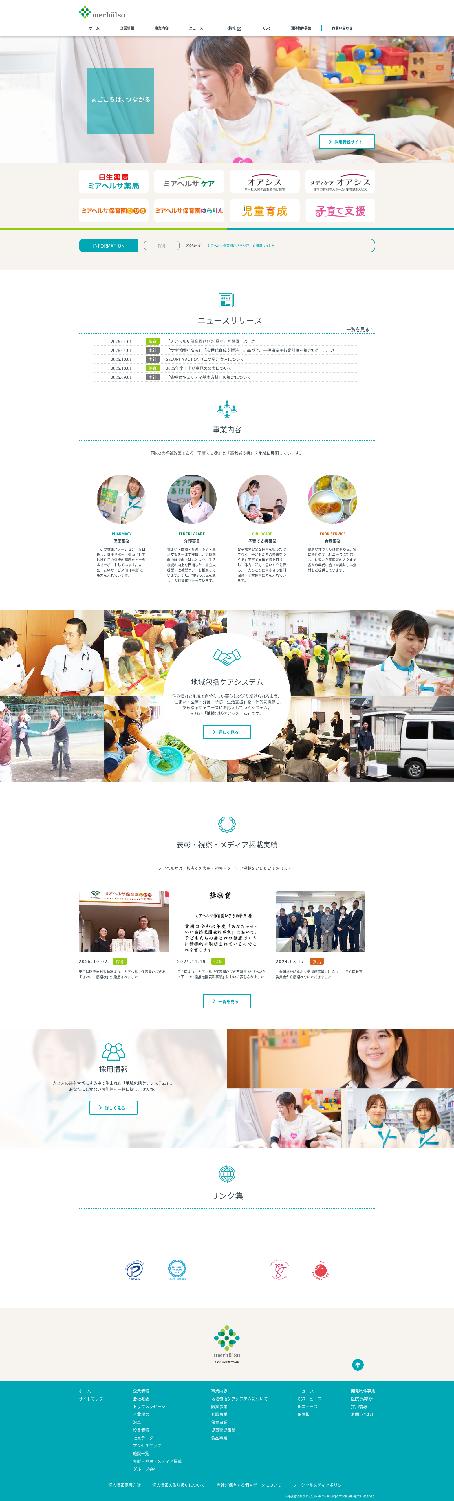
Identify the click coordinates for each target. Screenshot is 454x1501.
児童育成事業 (223, 1430)
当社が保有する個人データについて (249, 1485)
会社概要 (141, 1398)
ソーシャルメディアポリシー (319, 1485)
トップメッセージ (149, 1406)
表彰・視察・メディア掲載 (157, 1461)
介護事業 (192, 541)
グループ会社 (145, 1469)
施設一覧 (141, 1453)
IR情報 (233, 28)
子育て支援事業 (262, 541)
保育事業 (219, 1422)
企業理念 (141, 1414)
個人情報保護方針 (124, 1485)
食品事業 (333, 541)
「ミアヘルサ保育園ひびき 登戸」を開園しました (239, 245)
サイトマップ (91, 1398)
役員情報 (141, 1430)
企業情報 (127, 28)
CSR (266, 28)
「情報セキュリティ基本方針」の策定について (208, 377)
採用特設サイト (346, 141)
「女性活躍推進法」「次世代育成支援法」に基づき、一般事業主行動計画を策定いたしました (251, 350)
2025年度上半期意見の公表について (199, 368)
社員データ (143, 1437)
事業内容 (162, 28)
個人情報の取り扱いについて (178, 1485)
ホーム (94, 28)
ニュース (196, 28)
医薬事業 (122, 541)
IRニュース (308, 1406)
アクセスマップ (147, 1445)
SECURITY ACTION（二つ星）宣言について (205, 359)
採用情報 (359, 1406)
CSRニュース (309, 1398)
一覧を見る (359, 329)
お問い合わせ (342, 28)
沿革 (137, 1422)
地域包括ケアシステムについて (239, 1398)
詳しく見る (226, 731)
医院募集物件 (363, 1398)
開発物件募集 (300, 28)
